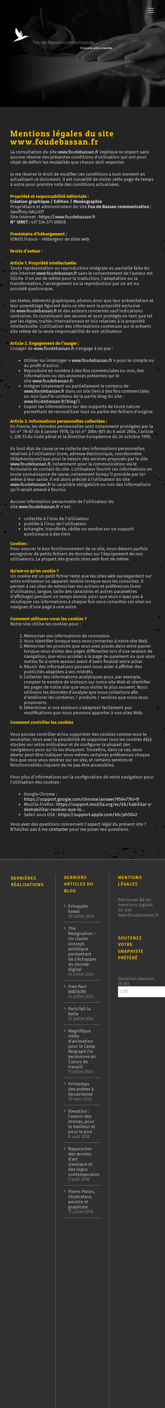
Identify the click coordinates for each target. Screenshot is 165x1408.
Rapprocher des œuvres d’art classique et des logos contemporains (82, 1161)
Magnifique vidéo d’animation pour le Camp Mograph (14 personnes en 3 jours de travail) (82, 1048)
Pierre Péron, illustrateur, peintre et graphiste (81, 1199)
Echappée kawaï (78, 909)
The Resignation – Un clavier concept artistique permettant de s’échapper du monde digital (82, 949)
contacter (58, 829)
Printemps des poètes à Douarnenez (81, 1089)
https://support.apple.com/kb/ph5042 (97, 814)
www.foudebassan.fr (78, 151)
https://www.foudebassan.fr (67, 216)
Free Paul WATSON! (77, 989)
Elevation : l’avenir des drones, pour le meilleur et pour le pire (81, 1121)
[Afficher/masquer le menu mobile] (151, 10)
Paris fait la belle (79, 1011)
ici (141, 899)
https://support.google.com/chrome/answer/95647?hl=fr (81, 799)
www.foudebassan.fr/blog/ (51, 401)
